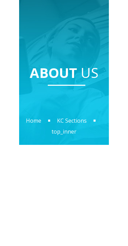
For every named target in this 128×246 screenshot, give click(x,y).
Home (33, 120)
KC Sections (72, 120)
